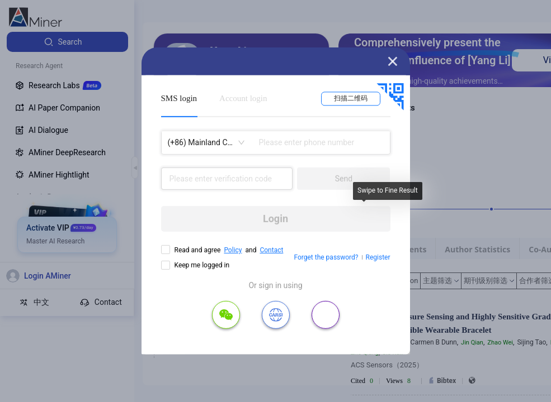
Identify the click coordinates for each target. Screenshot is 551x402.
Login (275, 218)
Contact (271, 250)
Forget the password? (326, 257)
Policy (233, 250)
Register (378, 257)
